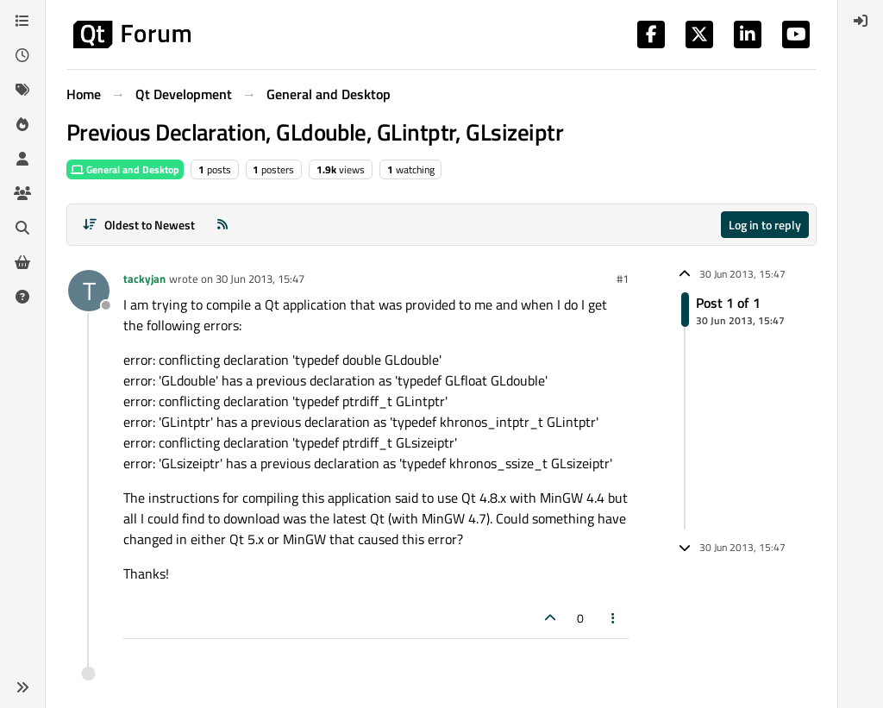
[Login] (860, 20)
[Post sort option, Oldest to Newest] (138, 224)
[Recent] (22, 55)
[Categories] (22, 20)
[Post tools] (613, 618)
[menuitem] (860, 20)
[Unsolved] (22, 296)
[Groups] (22, 193)
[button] (22, 687)
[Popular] (22, 124)
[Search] (22, 227)
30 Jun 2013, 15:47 (260, 278)
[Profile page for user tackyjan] (89, 290)
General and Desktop (125, 169)
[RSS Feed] (222, 224)
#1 (623, 278)
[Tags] (22, 89)
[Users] (22, 158)
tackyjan (144, 278)
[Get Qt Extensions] (22, 262)
